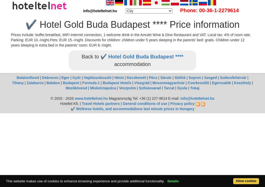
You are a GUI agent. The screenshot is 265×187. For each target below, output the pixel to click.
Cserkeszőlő (198, 83)
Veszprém (127, 88)
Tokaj (195, 88)
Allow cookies (231, 178)
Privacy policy (182, 104)
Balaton (53, 83)
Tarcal (169, 88)
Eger (65, 78)
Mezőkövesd (76, 88)
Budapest (71, 83)
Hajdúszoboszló (98, 78)
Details (186, 178)
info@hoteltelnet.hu (197, 98)
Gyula (182, 88)
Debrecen (50, 78)
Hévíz (119, 78)
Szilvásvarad (150, 88)
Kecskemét (136, 78)
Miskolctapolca (103, 88)
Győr (76, 78)
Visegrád (142, 83)
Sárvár (166, 78)
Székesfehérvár (233, 78)
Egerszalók (221, 83)
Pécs (153, 78)
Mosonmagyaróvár (168, 83)
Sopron (195, 78)
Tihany (18, 83)
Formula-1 (91, 83)
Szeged (210, 78)
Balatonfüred (28, 78)
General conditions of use (145, 104)
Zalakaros (35, 83)
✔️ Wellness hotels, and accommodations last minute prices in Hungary (132, 109)
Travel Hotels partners (101, 104)
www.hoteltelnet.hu (91, 98)
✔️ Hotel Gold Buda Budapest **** (141, 56)
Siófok (180, 78)
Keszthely (242, 83)
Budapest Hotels (117, 83)
